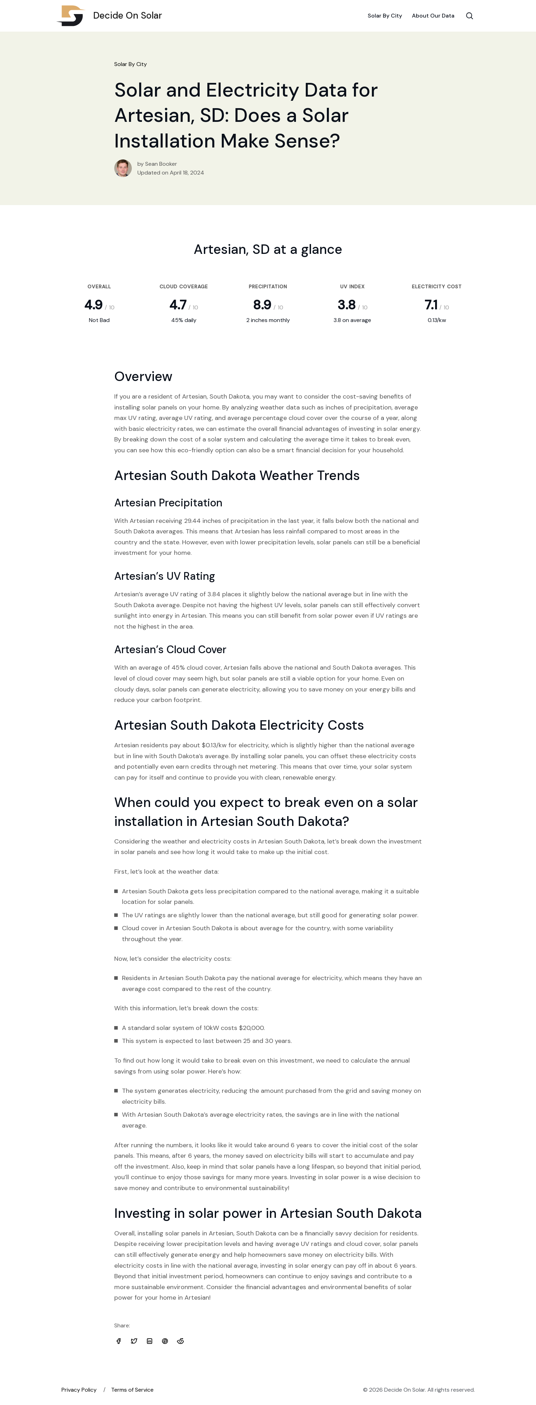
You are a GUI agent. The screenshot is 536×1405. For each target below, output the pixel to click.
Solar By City (385, 15)
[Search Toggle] (469, 15)
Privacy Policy (79, 1389)
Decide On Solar (112, 15)
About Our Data (433, 15)
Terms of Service (132, 1389)
